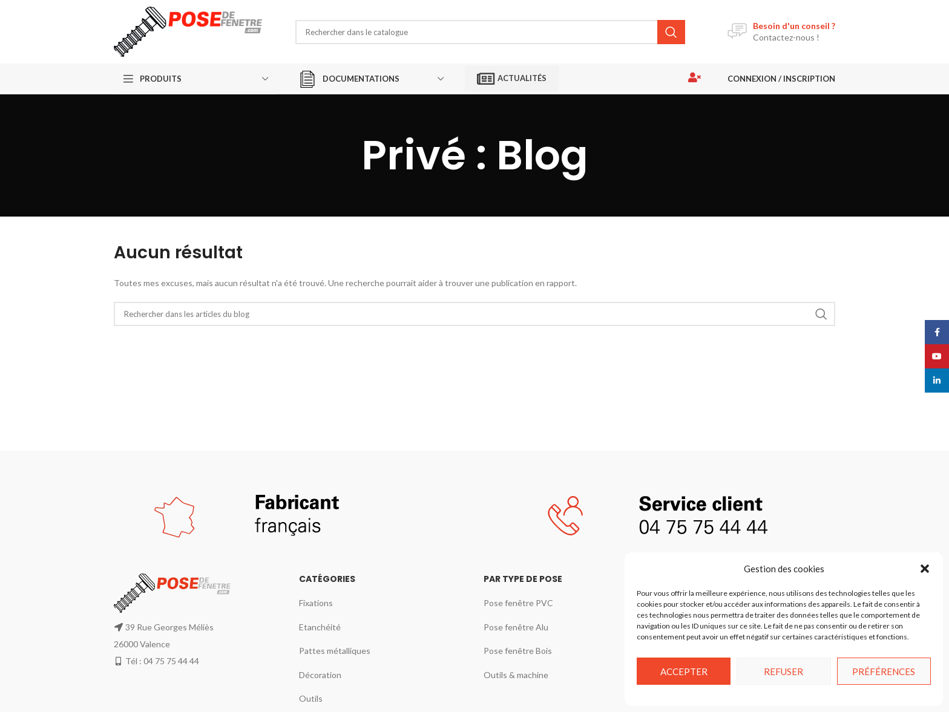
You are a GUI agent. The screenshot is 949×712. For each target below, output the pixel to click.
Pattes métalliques (334, 650)
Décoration (320, 675)
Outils (311, 698)
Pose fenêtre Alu (516, 627)
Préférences (883, 671)
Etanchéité (320, 627)
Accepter (684, 671)
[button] (925, 569)
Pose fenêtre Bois (518, 650)
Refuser (783, 671)
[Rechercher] (490, 32)
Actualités (512, 79)
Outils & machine (516, 675)
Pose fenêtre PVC (518, 603)
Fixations (316, 603)
